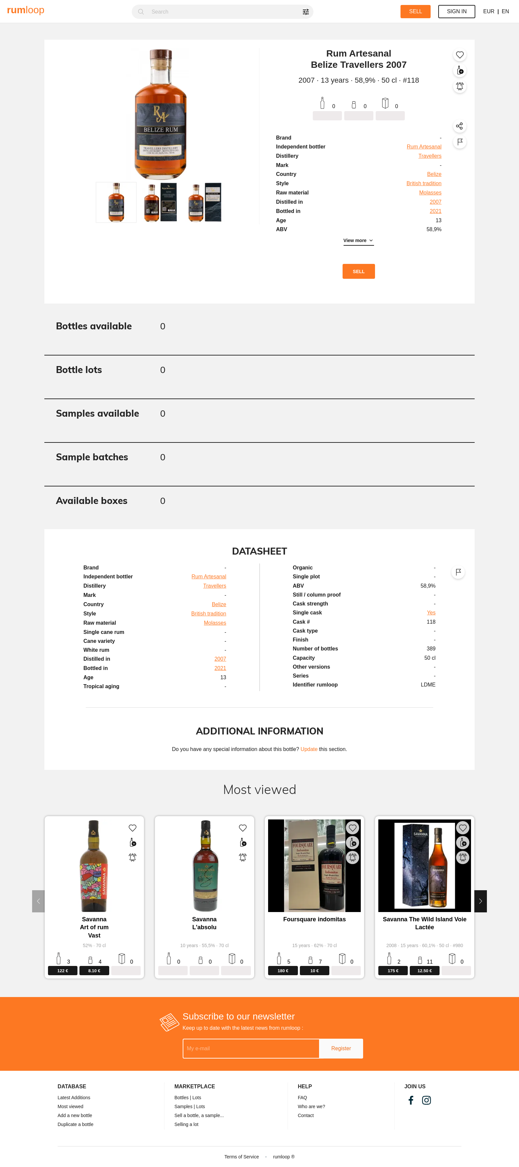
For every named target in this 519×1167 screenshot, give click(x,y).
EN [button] (505, 11)
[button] (116, 202)
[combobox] (230, 12)
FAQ (302, 1097)
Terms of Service (241, 1156)
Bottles (181, 1097)
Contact (306, 1115)
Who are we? (311, 1106)
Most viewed (70, 1106)
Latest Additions (74, 1097)
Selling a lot (186, 1124)
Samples (183, 1106)
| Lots (195, 1097)
